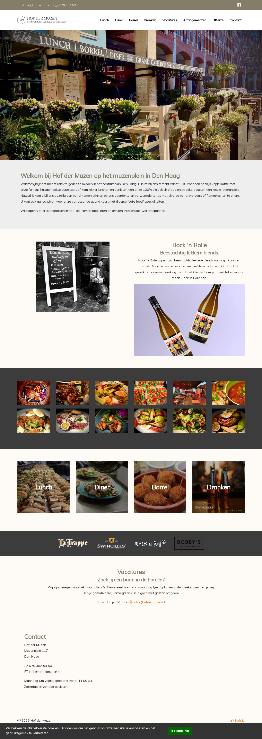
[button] (50, 733)
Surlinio (239, 720)
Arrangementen (194, 20)
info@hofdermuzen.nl (39, 5)
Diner (119, 20)
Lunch (104, 20)
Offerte (218, 20)
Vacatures (169, 20)
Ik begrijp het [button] (180, 730)
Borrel (133, 20)
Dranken (150, 20)
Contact (236, 20)
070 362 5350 (69, 5)
